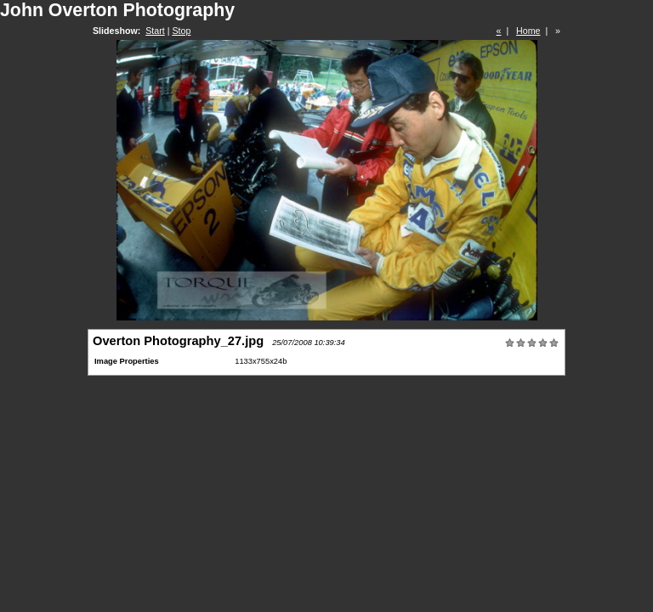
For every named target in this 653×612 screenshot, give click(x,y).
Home (528, 31)
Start (155, 31)
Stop (181, 31)
